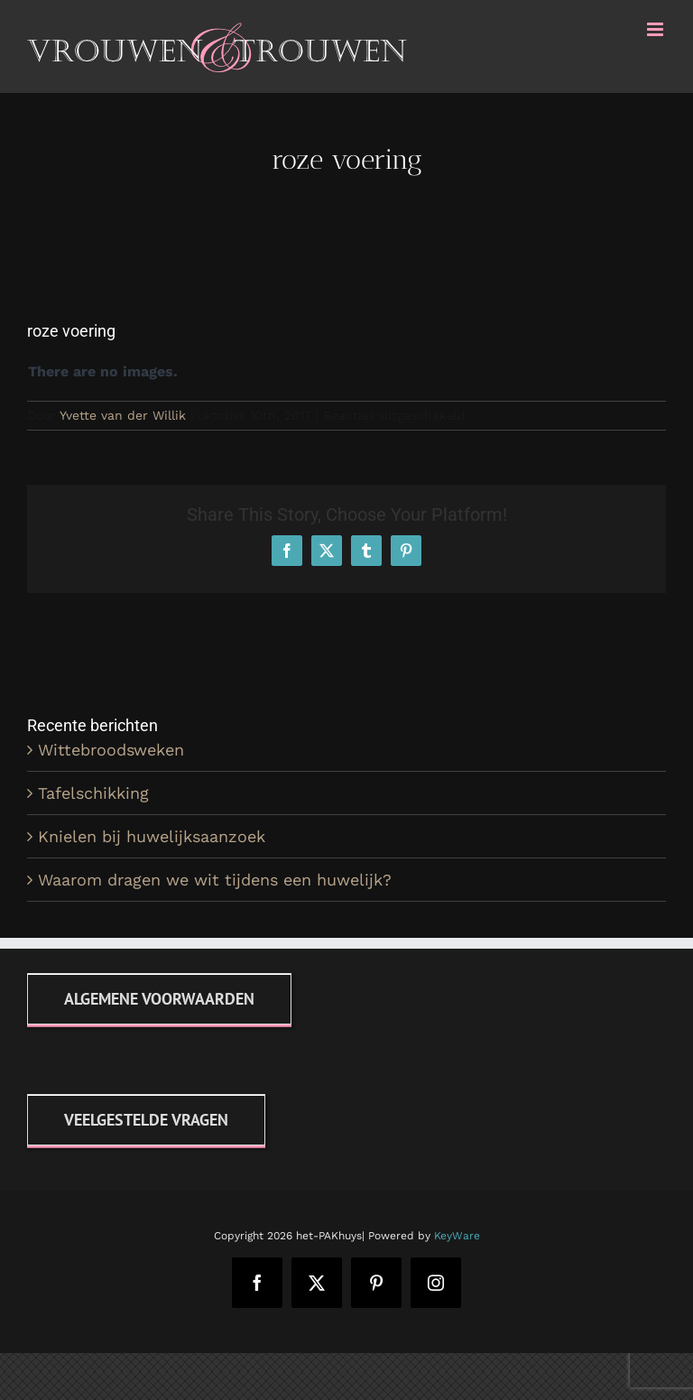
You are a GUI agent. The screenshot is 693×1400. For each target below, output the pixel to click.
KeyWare (457, 1235)
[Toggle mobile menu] (656, 29)
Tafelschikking (93, 792)
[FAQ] (146, 1119)
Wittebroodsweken (111, 749)
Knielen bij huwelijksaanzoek (151, 836)
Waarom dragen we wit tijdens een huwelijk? (215, 879)
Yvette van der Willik (123, 415)
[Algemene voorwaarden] (159, 999)
